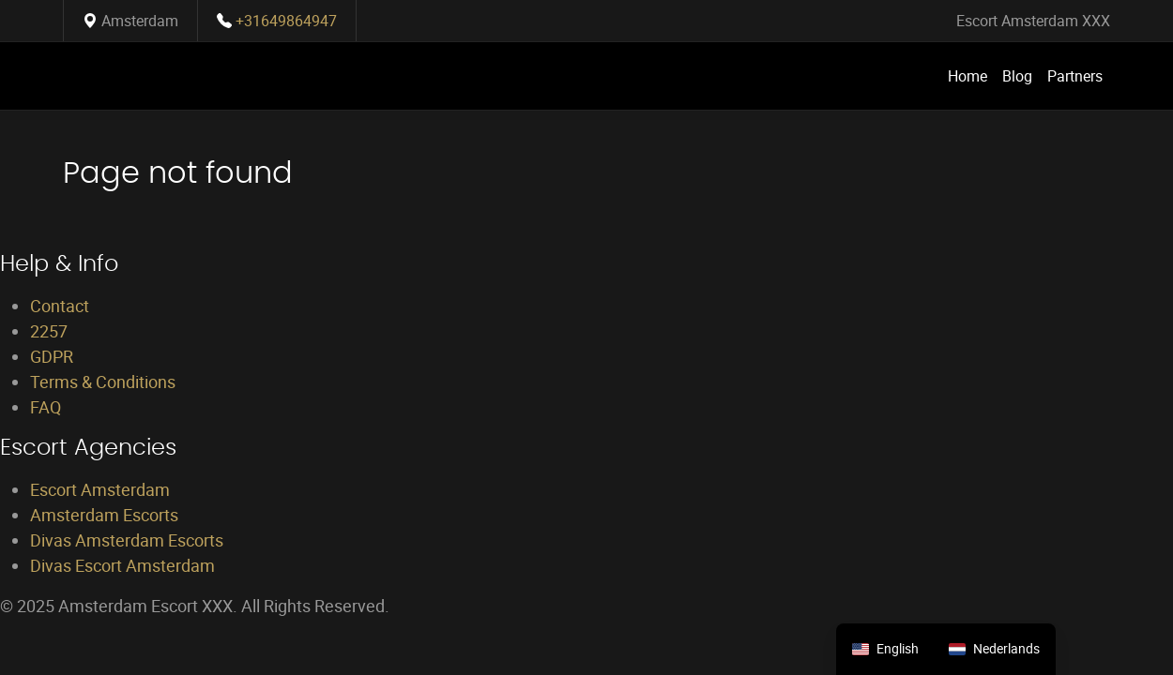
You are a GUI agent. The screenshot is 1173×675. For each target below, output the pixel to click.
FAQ (45, 407)
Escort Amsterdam (100, 489)
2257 (49, 331)
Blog (1017, 76)
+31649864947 (286, 20)
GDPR (51, 356)
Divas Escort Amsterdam (122, 565)
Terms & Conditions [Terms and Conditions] (102, 381)
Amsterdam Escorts (104, 514)
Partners (1075, 76)
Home (967, 76)
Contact (59, 305)
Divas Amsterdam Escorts (126, 540)
